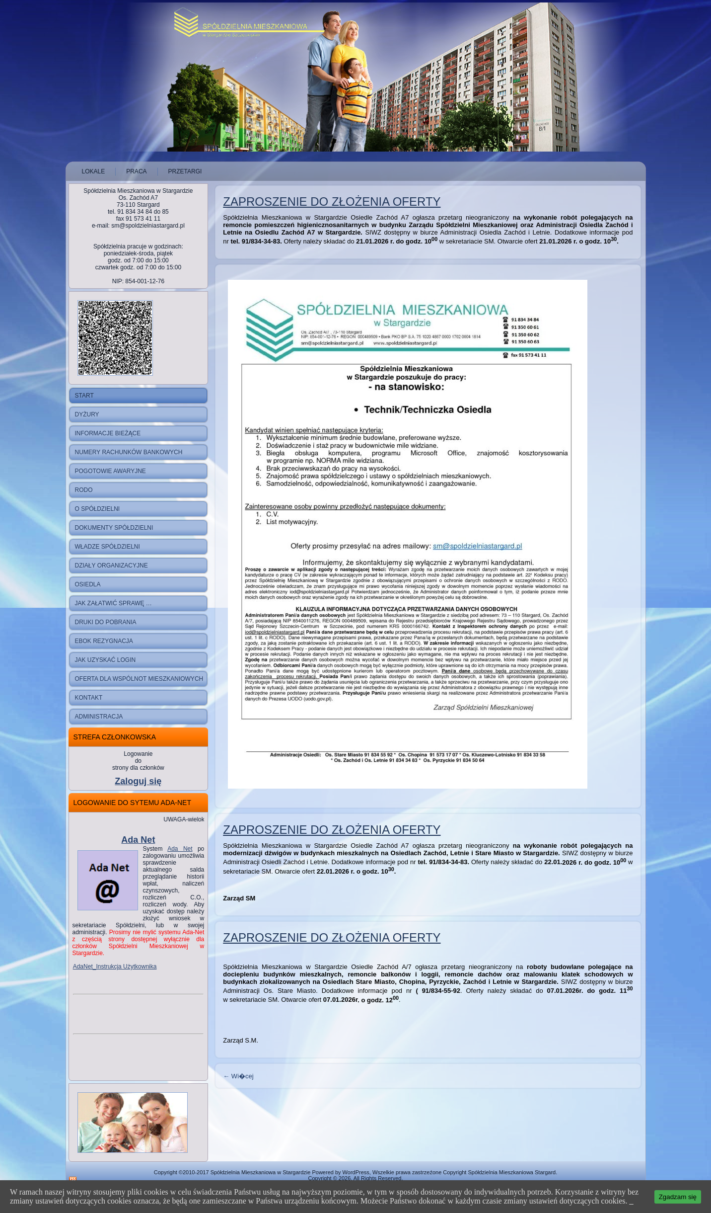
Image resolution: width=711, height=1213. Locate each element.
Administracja (99, 716)
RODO (84, 489)
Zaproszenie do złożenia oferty (331, 201)
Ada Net (138, 840)
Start (84, 395)
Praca (136, 171)
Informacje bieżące (108, 433)
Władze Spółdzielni (107, 546)
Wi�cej (238, 1076)
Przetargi (185, 171)
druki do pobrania (106, 622)
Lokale (93, 171)
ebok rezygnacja (104, 641)
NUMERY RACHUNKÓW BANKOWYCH (129, 452)
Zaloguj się (138, 781)
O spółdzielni (97, 508)
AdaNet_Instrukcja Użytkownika (115, 966)
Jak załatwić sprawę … (113, 603)
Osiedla (88, 584)
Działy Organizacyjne (111, 565)
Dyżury (87, 414)
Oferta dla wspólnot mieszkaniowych (139, 678)
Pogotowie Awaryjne (110, 471)
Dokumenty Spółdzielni (114, 527)
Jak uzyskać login (105, 659)
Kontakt (89, 697)
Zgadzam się (678, 1197)
